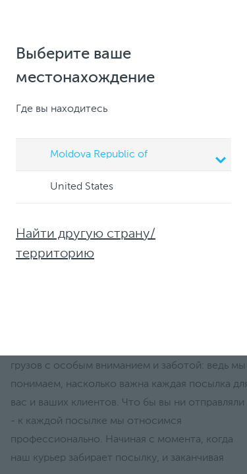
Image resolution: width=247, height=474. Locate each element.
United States (69, 187)
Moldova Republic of (125, 156)
